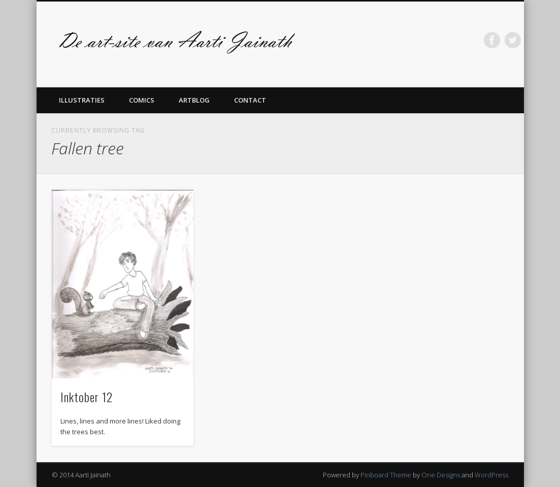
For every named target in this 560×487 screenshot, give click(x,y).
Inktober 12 (86, 396)
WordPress (491, 474)
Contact (250, 100)
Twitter (513, 40)
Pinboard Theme (385, 474)
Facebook (492, 40)
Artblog (194, 100)
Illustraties (82, 100)
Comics (141, 100)
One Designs (440, 474)
